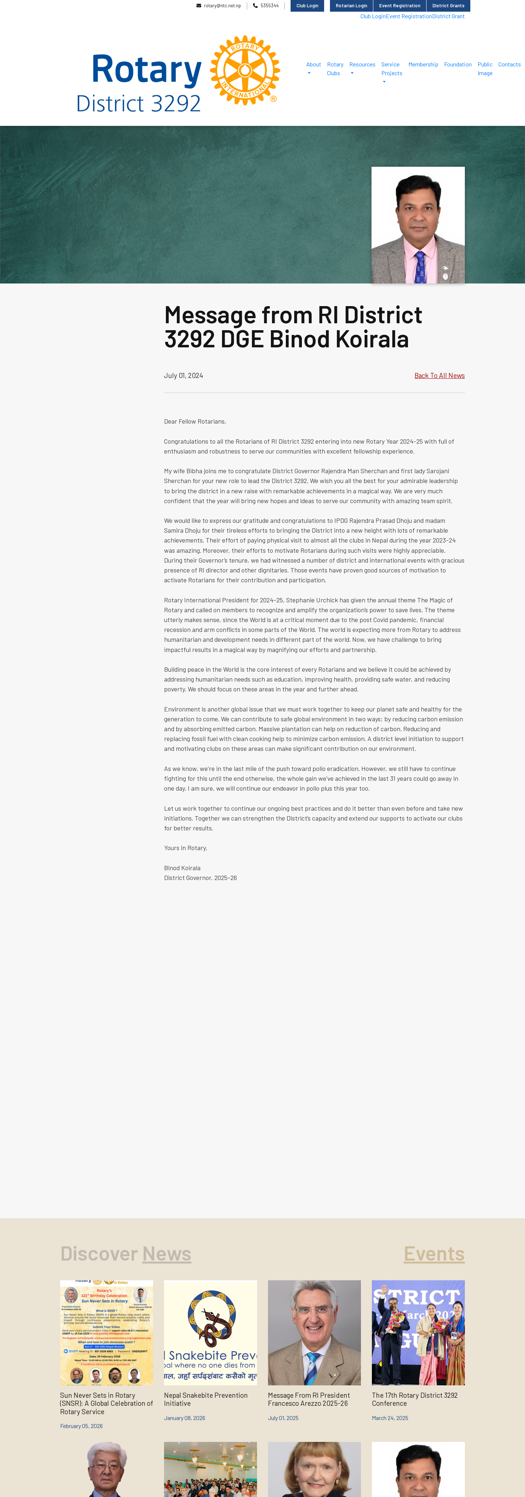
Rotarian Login (351, 5)
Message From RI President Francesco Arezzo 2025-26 (309, 1399)
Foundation (458, 64)
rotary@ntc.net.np (219, 5)
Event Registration (399, 5)
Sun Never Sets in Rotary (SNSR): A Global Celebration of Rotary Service (106, 1403)
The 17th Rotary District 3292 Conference (415, 1399)
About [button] (313, 64)
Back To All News (440, 375)
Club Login (307, 5)
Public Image (485, 68)
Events (434, 1252)
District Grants (448, 5)
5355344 (266, 5)
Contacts (509, 64)
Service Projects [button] (391, 68)
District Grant (448, 15)
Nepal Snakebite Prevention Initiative (206, 1399)
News (166, 1252)
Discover (101, 1252)
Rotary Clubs (335, 68)
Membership (423, 64)
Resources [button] (362, 64)
